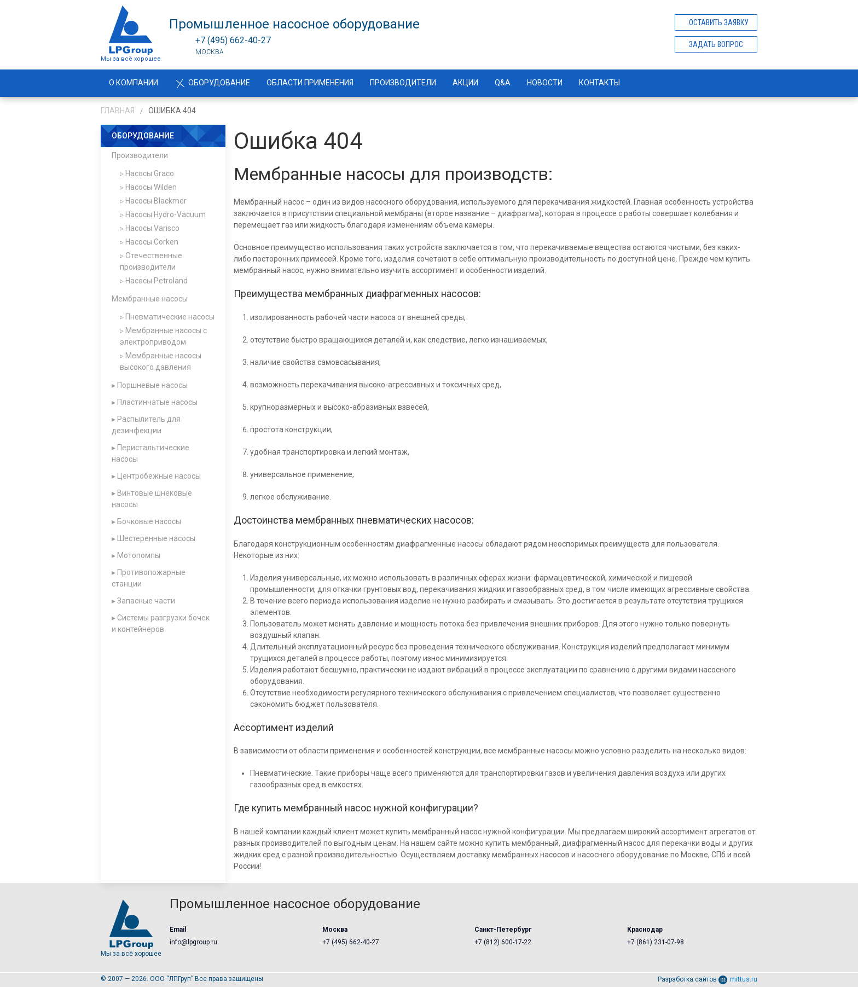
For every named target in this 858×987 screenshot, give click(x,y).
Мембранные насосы (150, 298)
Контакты (599, 82)
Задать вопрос (716, 44)
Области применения (309, 82)
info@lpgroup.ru (193, 942)
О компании (133, 82)
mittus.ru (737, 979)
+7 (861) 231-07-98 (655, 942)
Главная (118, 110)
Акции (465, 82)
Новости (545, 82)
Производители (403, 82)
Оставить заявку (719, 22)
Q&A (503, 82)
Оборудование (212, 82)
